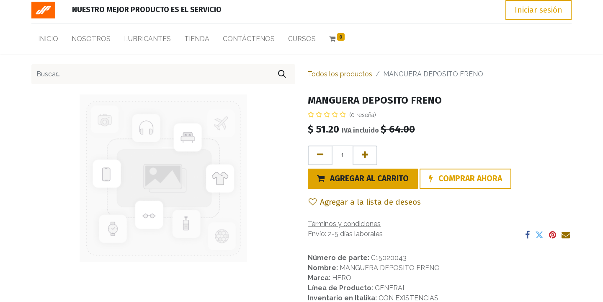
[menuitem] (48, 40)
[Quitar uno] (320, 156)
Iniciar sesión (538, 10)
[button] (363, 179)
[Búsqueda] (282, 74)
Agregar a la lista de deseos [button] (365, 202)
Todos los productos (340, 74)
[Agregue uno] (365, 156)
